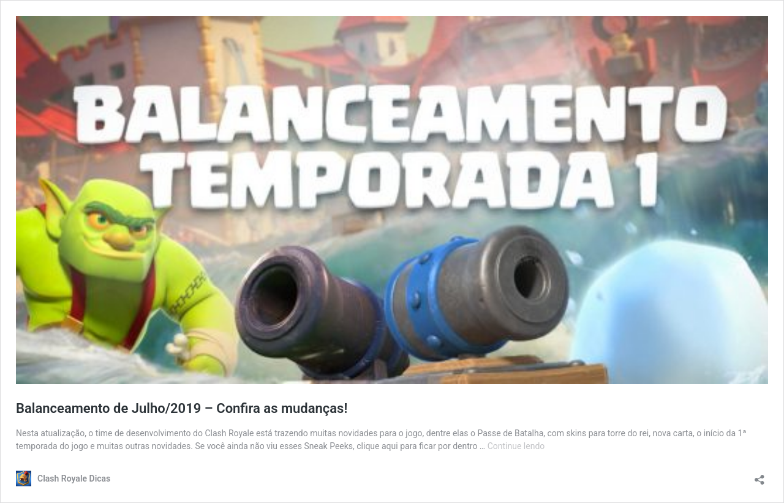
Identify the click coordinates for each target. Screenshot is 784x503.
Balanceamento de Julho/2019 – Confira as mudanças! (181, 408)
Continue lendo (516, 446)
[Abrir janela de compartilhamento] (759, 475)
